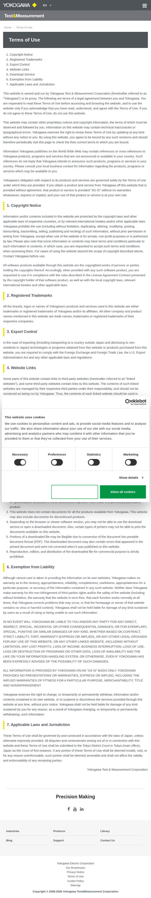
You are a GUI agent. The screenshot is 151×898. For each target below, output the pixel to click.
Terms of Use (76, 876)
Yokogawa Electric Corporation (75, 863)
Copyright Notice (21, 54)
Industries (12, 831)
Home (8, 27)
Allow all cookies (122, 492)
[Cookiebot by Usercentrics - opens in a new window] (128, 402)
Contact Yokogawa (16, 256)
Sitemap (75, 885)
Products (59, 831)
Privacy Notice (75, 872)
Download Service (22, 74)
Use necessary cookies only (75, 491)
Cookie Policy (75, 880)
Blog (9, 840)
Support (58, 840)
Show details (128, 477)
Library (105, 831)
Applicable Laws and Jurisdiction (32, 84)
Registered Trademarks (26, 59)
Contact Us (107, 840)
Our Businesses (75, 867)
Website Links (19, 69)
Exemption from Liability (26, 79)
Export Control (20, 64)
